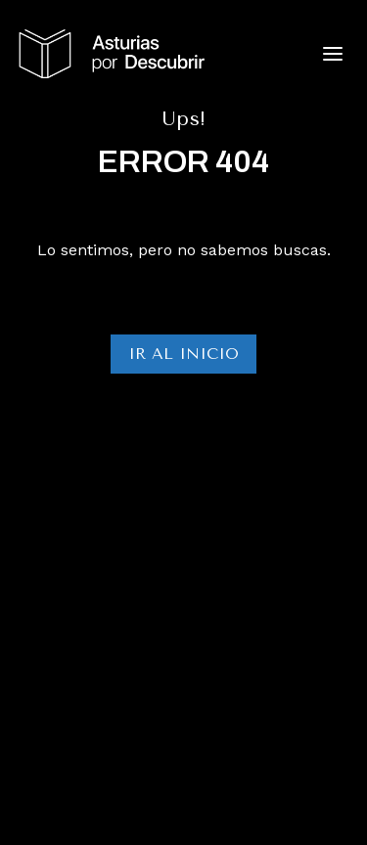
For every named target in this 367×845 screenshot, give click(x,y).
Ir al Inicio (183, 353)
